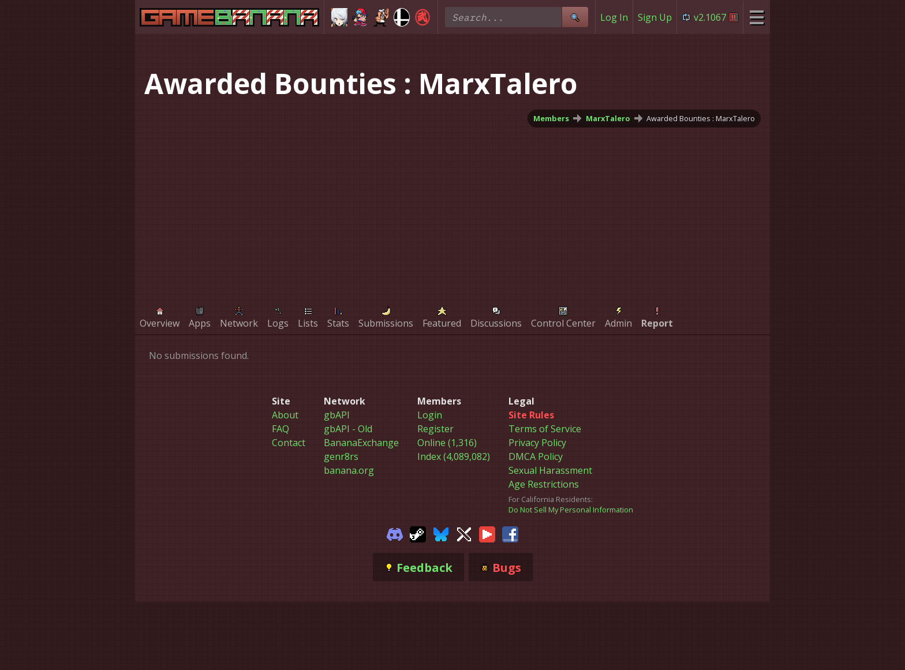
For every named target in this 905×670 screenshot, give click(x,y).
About (285, 415)
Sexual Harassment (550, 470)
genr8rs (341, 456)
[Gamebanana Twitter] (464, 533)
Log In (614, 17)
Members (551, 118)
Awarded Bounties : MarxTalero (700, 118)
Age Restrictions (543, 484)
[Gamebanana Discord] (395, 533)
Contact (288, 442)
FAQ (280, 428)
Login (429, 415)
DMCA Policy (535, 456)
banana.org (349, 470)
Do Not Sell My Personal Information (570, 509)
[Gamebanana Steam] (418, 533)
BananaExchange (361, 442)
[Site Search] (575, 17)
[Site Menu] (756, 17)
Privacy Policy (537, 442)
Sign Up (655, 17)
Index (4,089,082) (453, 456)
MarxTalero (608, 118)
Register (435, 428)
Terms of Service (544, 428)
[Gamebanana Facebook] (510, 533)
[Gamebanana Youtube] (487, 533)
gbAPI (337, 415)
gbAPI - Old (348, 428)
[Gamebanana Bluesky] (441, 533)
